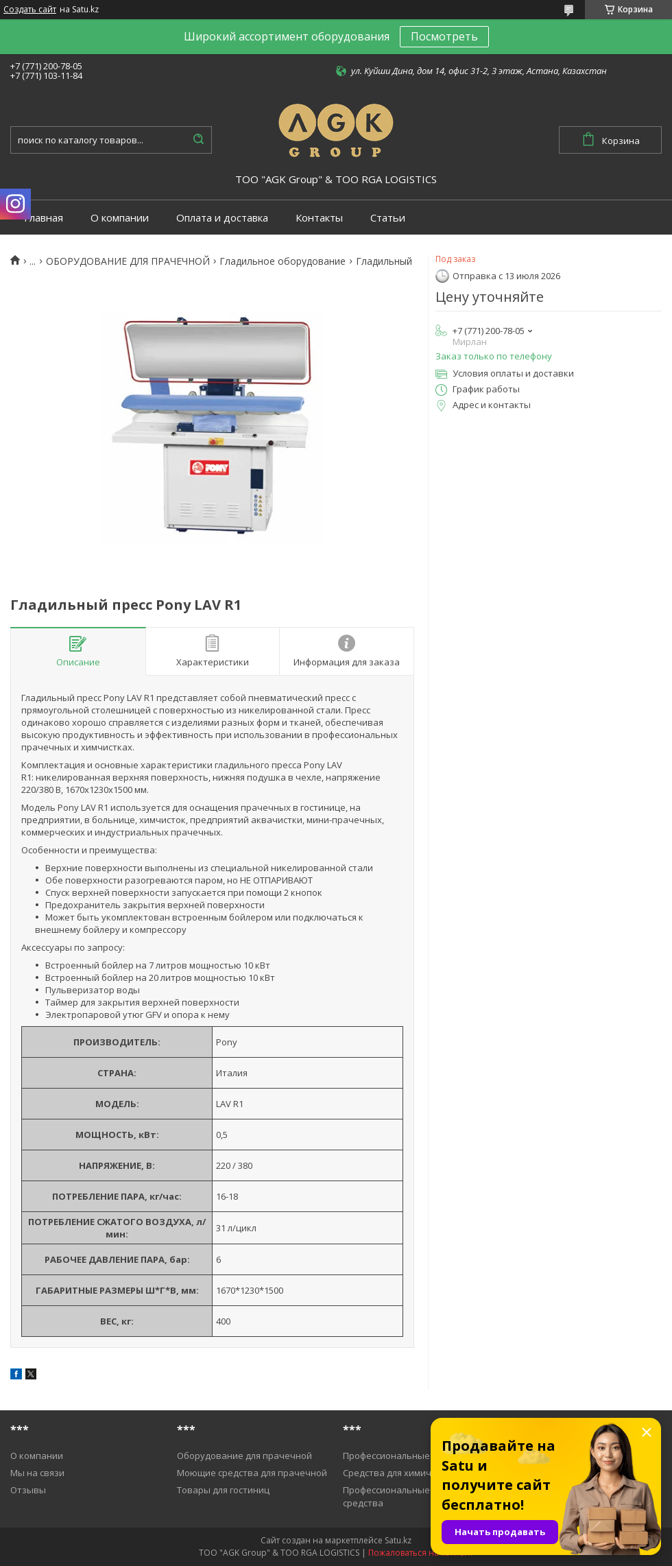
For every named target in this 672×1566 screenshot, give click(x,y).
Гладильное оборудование (282, 261)
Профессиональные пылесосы (409, 1455)
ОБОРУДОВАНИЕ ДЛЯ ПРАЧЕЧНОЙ (128, 261)
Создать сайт (29, 9)
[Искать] (198, 140)
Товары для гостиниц (223, 1490)
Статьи (387, 218)
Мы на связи (37, 1473)
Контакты (319, 218)
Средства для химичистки (399, 1473)
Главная (43, 218)
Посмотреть (444, 36)
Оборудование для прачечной (244, 1455)
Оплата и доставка (222, 218)
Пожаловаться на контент (420, 1552)
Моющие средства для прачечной (252, 1473)
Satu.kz (398, 1540)
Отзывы (28, 1490)
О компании (120, 218)
